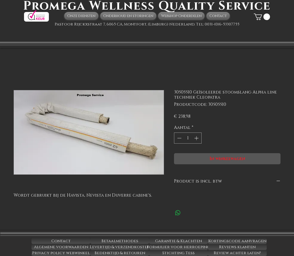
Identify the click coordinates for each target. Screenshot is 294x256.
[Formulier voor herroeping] (178, 247)
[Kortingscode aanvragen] (237, 241)
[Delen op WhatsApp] (178, 212)
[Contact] (61, 241)
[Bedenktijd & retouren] (119, 253)
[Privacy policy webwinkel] (61, 253)
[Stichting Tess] (178, 253)
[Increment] (197, 138)
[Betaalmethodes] (119, 241)
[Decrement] (178, 138)
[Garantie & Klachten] (178, 241)
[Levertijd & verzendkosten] (119, 247)
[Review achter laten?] (237, 253)
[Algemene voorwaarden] (61, 247)
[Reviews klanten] (237, 247)
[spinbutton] (187, 138)
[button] (262, 16)
